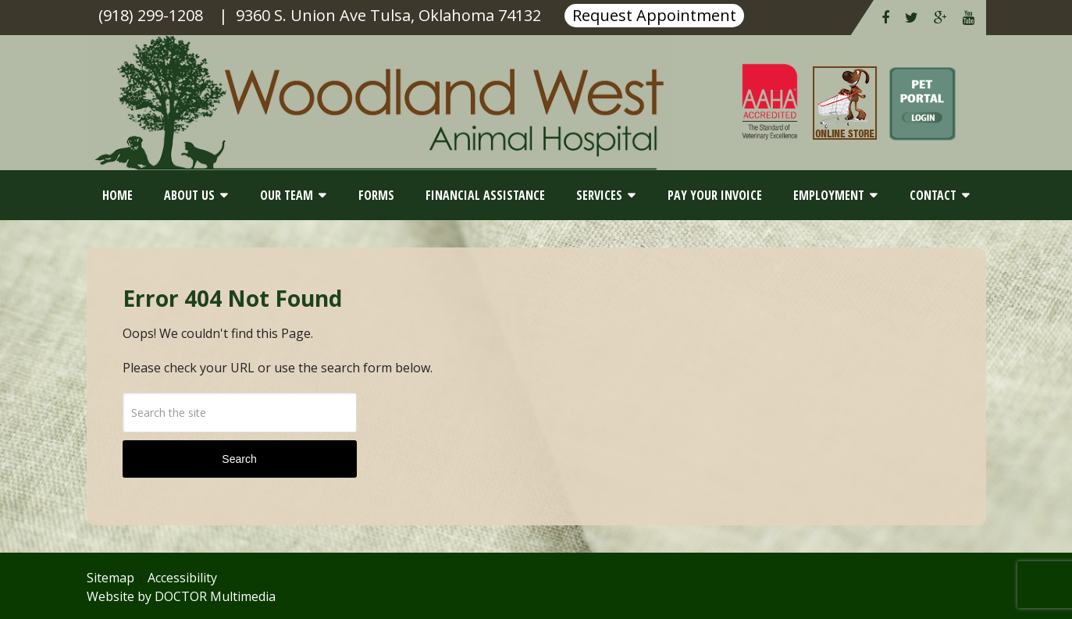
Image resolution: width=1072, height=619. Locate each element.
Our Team (286, 195)
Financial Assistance (485, 195)
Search (239, 459)
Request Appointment (654, 15)
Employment (828, 195)
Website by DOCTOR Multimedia (181, 596)
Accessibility (182, 577)
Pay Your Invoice (715, 195)
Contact (933, 195)
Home (117, 195)
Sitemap (110, 577)
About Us (189, 195)
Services (599, 195)
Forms (376, 195)
